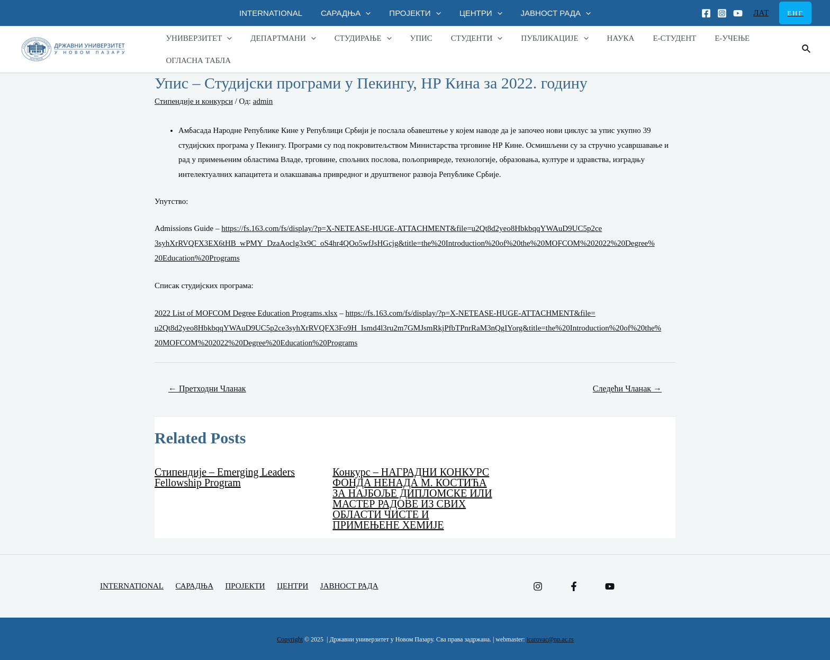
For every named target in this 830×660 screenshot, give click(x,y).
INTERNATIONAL (276, 12)
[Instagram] (722, 13)
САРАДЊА (348, 13)
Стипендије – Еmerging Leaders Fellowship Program (225, 477)
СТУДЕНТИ (465, 38)
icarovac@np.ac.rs (550, 639)
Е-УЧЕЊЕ (709, 38)
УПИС (412, 38)
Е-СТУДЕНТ (654, 38)
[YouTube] (610, 586)
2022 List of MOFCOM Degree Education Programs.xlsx (246, 313)
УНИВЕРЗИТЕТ (198, 38)
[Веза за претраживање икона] (806, 49)
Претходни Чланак (207, 388)
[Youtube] (738, 13)
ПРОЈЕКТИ (414, 13)
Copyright (290, 639)
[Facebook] (706, 13)
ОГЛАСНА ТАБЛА (197, 60)
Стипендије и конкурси (194, 101)
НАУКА (603, 38)
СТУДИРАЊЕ (356, 38)
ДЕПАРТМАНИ (279, 38)
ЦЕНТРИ (478, 13)
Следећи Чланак (627, 388)
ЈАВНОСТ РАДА (550, 13)
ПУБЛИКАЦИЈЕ (540, 38)
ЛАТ (761, 12)
